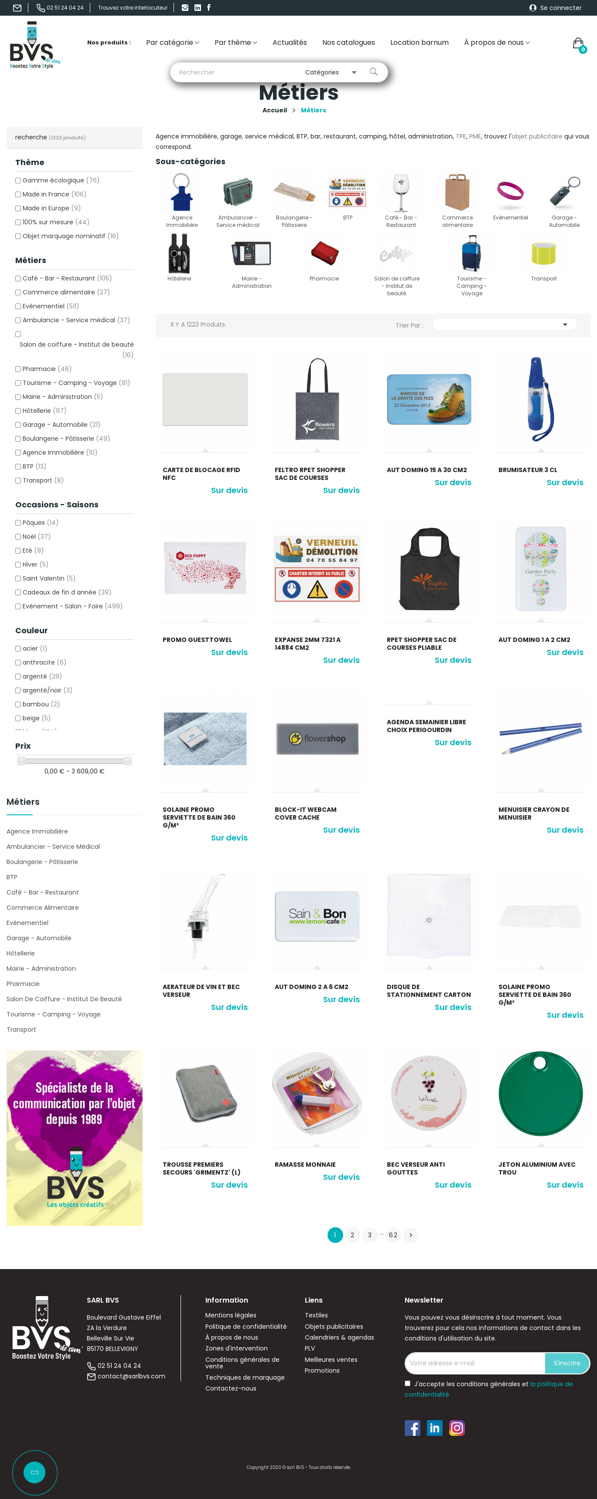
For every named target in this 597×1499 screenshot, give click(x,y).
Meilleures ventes (331, 1360)
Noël (37, 536)
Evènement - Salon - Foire (73, 606)
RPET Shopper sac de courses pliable (422, 644)
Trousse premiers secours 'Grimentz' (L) (202, 1168)
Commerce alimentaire (66, 292)
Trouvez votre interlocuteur (132, 7)
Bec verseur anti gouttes (416, 1168)
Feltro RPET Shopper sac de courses (310, 474)
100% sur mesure (56, 222)
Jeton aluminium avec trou (537, 1168)
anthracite (45, 662)
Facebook (211, 7)
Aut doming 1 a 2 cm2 (534, 640)
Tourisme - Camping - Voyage (76, 382)
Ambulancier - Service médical (53, 846)
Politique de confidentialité (246, 1326)
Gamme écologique (61, 180)
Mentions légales (230, 1315)
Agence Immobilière (60, 452)
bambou (41, 704)
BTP (35, 466)
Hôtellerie (45, 410)
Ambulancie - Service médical (76, 320)
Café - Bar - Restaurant (67, 278)
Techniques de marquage (245, 1377)
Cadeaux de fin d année (67, 592)
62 (393, 1235)
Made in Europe (52, 208)
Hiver (36, 564)
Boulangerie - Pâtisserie (66, 438)
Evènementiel (51, 306)
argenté (42, 676)
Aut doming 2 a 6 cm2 (311, 987)
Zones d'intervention (236, 1348)
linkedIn (198, 7)
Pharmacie (47, 369)
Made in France (55, 194)
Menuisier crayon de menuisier (534, 813)
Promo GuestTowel (197, 640)
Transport (43, 480)
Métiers (23, 802)
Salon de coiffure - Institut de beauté (64, 999)
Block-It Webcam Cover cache (306, 813)
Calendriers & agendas (339, 1337)
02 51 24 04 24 (119, 1365)
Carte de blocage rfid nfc (201, 474)
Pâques (41, 522)
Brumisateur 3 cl (527, 470)
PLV (310, 1348)
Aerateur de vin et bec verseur (201, 991)
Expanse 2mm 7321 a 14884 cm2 (308, 644)
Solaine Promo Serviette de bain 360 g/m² (199, 817)
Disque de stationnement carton (429, 991)
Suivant (411, 1235)
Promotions (322, 1370)
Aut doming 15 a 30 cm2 (427, 470)
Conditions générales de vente (242, 1363)
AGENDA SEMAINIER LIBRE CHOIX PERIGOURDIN (426, 726)
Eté (33, 550)
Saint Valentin (49, 578)
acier (35, 648)
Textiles (316, 1315)
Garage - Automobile (62, 424)
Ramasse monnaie (305, 1164)
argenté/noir (48, 690)
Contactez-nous (230, 1388)
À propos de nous (231, 1337)
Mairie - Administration (63, 396)
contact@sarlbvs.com (131, 1376)
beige (37, 718)
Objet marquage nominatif (71, 236)
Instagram (186, 7)
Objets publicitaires (334, 1326)
